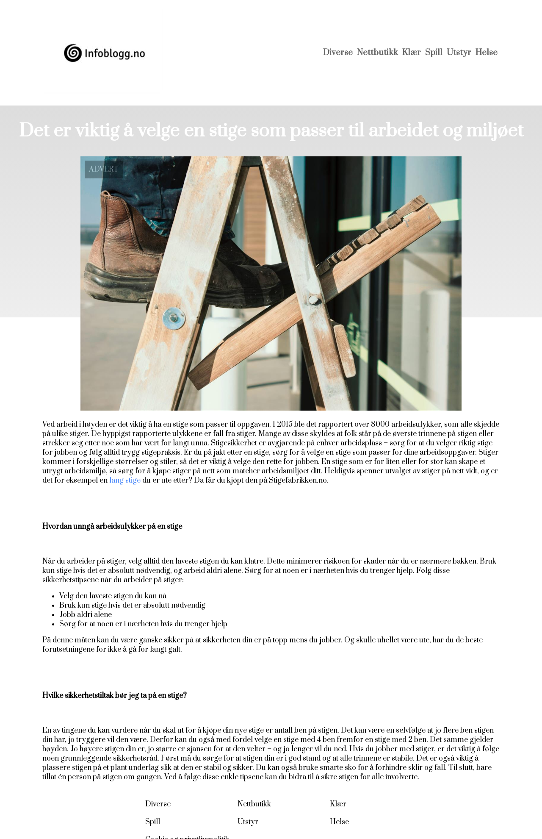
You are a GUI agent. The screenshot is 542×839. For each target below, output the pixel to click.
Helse (487, 52)
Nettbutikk (377, 52)
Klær (411, 52)
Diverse (338, 52)
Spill (433, 52)
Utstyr (459, 52)
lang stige (125, 480)
